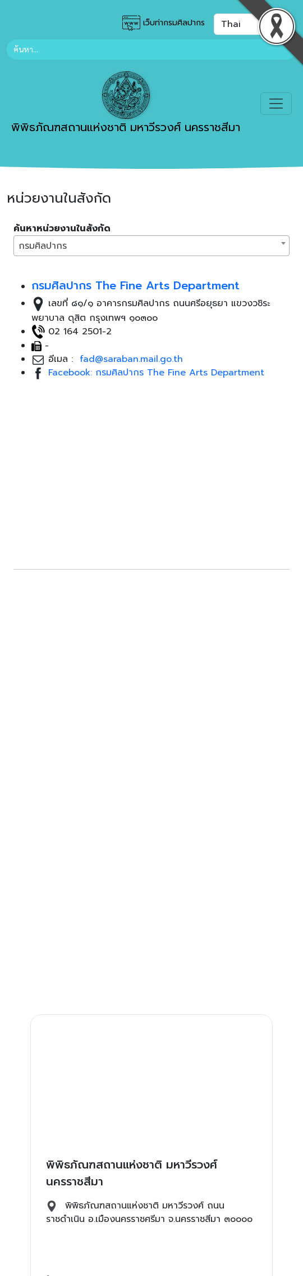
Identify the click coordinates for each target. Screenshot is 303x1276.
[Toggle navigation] (276, 103)
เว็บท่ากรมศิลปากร (163, 23)
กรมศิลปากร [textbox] (43, 246)
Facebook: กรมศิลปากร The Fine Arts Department (156, 372)
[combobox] (151, 245)
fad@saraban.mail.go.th (129, 359)
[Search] (151, 49)
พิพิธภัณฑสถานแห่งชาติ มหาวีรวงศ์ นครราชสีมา (125, 103)
